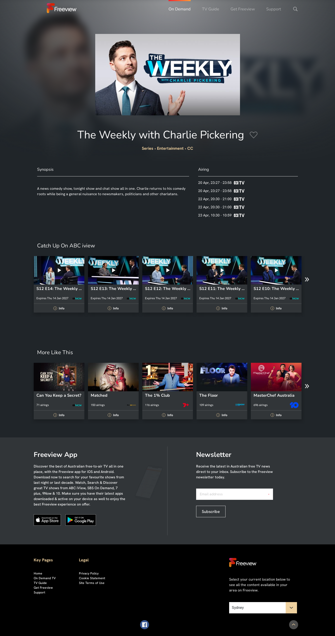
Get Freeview (242, 9)
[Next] (307, 279)
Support (273, 9)
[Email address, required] (234, 494)
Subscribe (211, 511)
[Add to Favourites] (253, 136)
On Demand (180, 9)
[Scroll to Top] (293, 624)
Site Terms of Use (92, 583)
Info (58, 308)
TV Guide (210, 9)
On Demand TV (45, 578)
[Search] (295, 9)
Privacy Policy (89, 573)
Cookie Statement (92, 578)
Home (38, 573)
